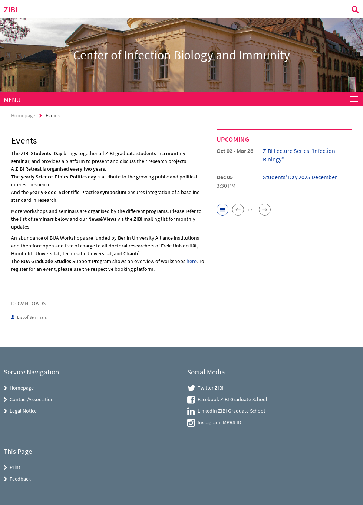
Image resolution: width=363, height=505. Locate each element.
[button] (222, 209)
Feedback (20, 478)
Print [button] (15, 467)
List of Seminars (32, 317)
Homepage (23, 115)
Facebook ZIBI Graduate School (232, 399)
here (192, 261)
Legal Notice (23, 410)
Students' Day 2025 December (300, 177)
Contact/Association (32, 399)
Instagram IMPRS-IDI (220, 422)
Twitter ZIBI (211, 387)
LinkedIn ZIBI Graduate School (231, 410)
